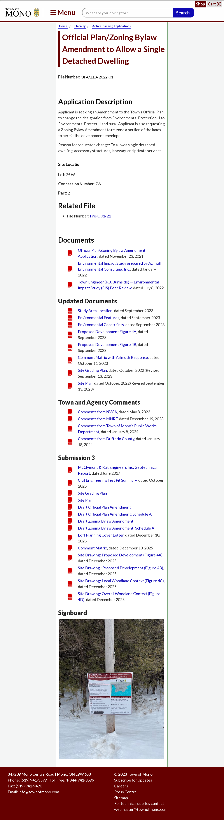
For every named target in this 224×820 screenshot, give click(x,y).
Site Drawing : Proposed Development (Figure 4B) (120, 567)
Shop (200, 4)
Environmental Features (98, 317)
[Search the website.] (127, 12)
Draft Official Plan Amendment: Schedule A (115, 514)
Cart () (214, 4)
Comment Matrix (92, 548)
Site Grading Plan (92, 370)
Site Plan (85, 383)
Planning (80, 26)
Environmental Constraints (101, 324)
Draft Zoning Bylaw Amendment (105, 521)
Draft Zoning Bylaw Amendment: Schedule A (116, 528)
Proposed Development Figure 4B (107, 344)
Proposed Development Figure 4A (107, 331)
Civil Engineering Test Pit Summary (107, 480)
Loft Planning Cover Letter (101, 535)
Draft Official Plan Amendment (104, 507)
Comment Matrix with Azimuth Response (113, 357)
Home (63, 26)
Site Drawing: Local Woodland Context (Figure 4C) (121, 580)
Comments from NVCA (97, 411)
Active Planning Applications (111, 26)
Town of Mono (140, 774)
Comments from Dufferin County (106, 438)
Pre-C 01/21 (100, 216)
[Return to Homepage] (21, 12)
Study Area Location (95, 310)
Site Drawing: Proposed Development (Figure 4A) (120, 554)
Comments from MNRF (97, 418)
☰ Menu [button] (62, 12)
